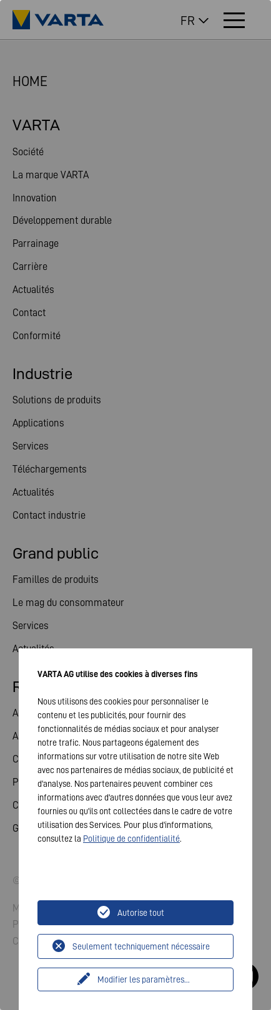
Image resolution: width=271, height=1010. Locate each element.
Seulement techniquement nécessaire (141, 946)
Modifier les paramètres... (143, 979)
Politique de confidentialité (131, 839)
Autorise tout (140, 913)
